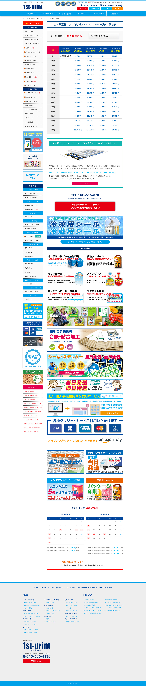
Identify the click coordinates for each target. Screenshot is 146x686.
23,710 (102, 84)
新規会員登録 (94, 8)
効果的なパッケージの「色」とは (33, 407)
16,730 (114, 65)
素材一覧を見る (28, 31)
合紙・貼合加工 (28, 264)
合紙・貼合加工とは (71, 602)
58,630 (114, 111)
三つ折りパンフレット (30, 621)
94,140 (102, 130)
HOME (24, 18)
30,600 (89, 97)
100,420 (90, 125)
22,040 (89, 70)
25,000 (102, 88)
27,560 (102, 97)
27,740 (89, 88)
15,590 (114, 61)
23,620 (114, 93)
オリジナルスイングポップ (52, 610)
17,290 (102, 61)
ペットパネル (28, 252)
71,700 (89, 111)
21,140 (102, 74)
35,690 (77, 102)
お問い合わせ (82, 8)
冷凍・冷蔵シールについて (31, 43)
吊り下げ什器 (32, 236)
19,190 (89, 61)
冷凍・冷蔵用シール (29, 608)
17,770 (89, 56)
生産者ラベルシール (30, 113)
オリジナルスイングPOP (31, 240)
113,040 (77, 130)
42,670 (114, 107)
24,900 (89, 79)
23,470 (89, 74)
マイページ (106, 8)
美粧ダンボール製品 (71, 605)
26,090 (77, 74)
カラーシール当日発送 (30, 602)
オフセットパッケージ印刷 (31, 613)
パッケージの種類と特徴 (30, 395)
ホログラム (31, 81)
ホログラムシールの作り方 (31, 431)
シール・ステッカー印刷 (31, 35)
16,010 (102, 56)
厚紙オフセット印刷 (30, 276)
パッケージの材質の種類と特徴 (32, 411)
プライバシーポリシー (105, 587)
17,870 (114, 70)
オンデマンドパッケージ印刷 (32, 616)
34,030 (77, 97)
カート (118, 8)
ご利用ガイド (31, 14)
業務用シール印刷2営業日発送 (32, 605)
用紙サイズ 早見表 (32, 176)
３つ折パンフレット (31, 205)
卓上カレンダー (28, 217)
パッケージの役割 (29, 391)
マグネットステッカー (30, 109)
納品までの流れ (98, 14)
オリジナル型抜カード (30, 228)
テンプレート (28, 299)
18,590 (102, 65)
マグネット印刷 (49, 613)
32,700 (89, 102)
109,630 (77, 125)
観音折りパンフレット (30, 624)
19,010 (114, 74)
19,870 (102, 70)
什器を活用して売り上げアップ (32, 403)
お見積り (81, 14)
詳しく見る (85, 183)
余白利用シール (28, 105)
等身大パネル (28, 248)
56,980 (77, 107)
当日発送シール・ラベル (31, 39)
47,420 (102, 107)
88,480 (102, 121)
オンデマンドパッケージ (31, 193)
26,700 (114, 102)
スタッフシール (28, 118)
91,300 (102, 125)
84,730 (114, 130)
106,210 (77, 121)
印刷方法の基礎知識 (29, 399)
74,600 (114, 116)
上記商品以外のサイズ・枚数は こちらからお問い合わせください (85, 206)
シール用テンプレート (30, 126)
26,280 (102, 93)
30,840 (77, 88)
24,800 (114, 97)
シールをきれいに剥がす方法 (32, 427)
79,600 (114, 121)
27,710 (77, 79)
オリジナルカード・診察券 (31, 224)
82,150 (114, 125)
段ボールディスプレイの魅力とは (33, 423)
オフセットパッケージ (30, 197)
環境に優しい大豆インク (30, 415)
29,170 (89, 93)
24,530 (77, 70)
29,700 (102, 102)
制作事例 (27, 272)
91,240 (89, 116)
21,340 (77, 61)
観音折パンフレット (31, 209)
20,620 (89, 65)
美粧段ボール (28, 268)
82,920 (102, 116)
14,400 (114, 56)
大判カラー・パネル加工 (31, 291)
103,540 (90, 130)
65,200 (102, 111)
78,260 (77, 111)
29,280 (77, 84)
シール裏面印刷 (28, 122)
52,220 (89, 107)
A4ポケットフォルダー (30, 284)
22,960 (77, 65)
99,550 (77, 116)
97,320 (89, 121)
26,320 (89, 84)
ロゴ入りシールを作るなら (31, 419)
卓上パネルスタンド (30, 256)
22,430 (102, 79)
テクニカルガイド (48, 14)
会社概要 (114, 14)
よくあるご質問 (64, 14)
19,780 (77, 56)
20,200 (114, 79)
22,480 (114, 88)
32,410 (77, 93)
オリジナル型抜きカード (30, 632)
